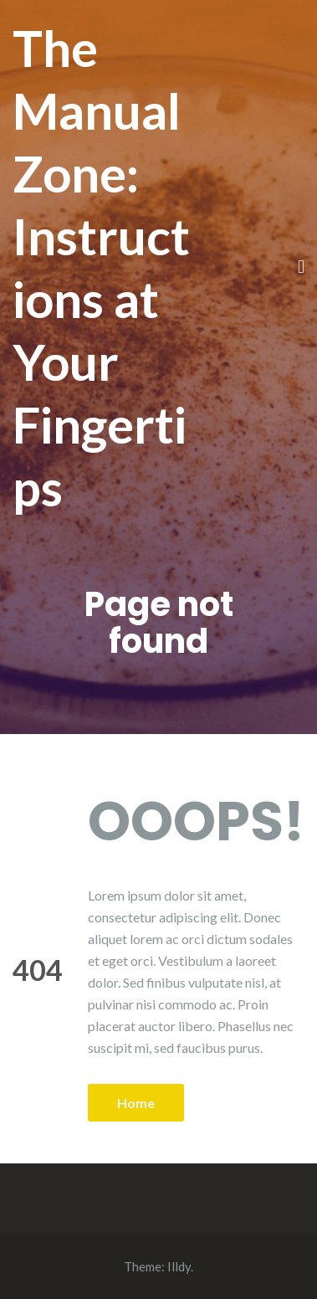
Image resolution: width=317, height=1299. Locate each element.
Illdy (179, 1266)
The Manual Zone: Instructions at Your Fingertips (101, 267)
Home (136, 1103)
